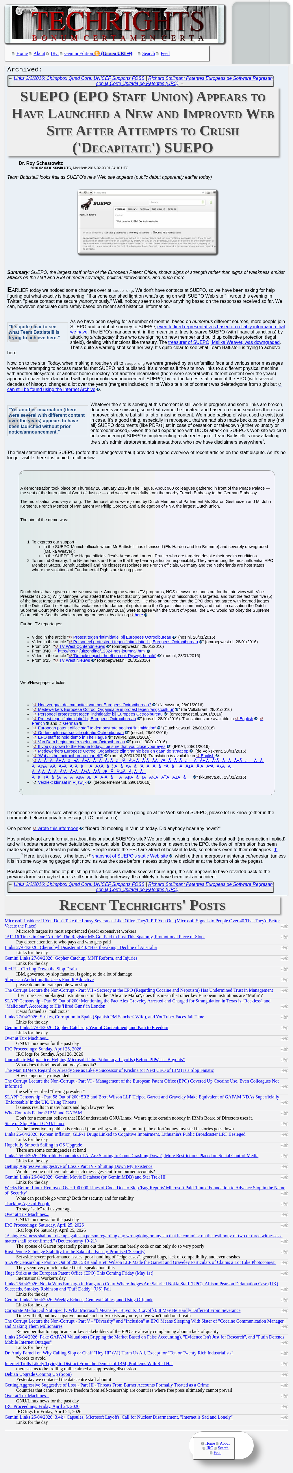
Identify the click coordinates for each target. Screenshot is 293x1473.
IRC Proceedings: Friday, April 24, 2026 (42, 1407)
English (246, 720)
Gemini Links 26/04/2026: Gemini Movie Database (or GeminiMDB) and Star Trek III (85, 1178)
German (70, 724)
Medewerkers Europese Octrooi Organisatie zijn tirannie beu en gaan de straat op (113, 752)
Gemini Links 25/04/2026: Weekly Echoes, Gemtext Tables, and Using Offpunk (79, 1301)
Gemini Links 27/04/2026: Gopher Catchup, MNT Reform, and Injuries (71, 959)
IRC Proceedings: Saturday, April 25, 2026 (44, 1226)
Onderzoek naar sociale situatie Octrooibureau (81, 734)
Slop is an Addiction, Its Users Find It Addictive (49, 980)
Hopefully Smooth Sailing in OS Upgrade (43, 1146)
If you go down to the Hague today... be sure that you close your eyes (101, 748)
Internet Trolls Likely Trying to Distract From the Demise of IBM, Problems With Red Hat (89, 1365)
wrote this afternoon (58, 829)
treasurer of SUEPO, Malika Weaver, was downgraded (224, 343)
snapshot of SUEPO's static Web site (130, 857)
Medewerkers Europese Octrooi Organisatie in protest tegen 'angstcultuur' (106, 711)
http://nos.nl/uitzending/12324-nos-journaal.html (102, 652)
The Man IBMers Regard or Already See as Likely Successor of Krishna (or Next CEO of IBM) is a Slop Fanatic (109, 1071)
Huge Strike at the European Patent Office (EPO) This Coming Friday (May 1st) (79, 1274)
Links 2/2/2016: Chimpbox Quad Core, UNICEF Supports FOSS (79, 79)
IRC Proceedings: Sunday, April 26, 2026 (43, 1050)
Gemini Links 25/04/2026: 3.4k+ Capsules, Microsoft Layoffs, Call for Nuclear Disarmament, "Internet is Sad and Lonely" (119, 1418)
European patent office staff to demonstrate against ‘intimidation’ (97, 729)
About (39, 53)
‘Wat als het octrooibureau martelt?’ (70, 757)
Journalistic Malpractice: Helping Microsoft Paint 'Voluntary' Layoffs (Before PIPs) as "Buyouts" (95, 1061)
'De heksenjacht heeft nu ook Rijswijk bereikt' (114, 657)
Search (148, 53)
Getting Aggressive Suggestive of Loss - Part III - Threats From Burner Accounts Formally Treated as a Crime (107, 1386)
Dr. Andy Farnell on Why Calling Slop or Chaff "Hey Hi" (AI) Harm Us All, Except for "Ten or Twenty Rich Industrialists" (119, 1354)
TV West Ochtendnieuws (82, 648)
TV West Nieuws (75, 661)
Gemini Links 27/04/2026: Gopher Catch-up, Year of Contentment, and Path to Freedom (86, 1028)
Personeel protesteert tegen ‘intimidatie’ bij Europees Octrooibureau (135, 643)
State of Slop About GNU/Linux (34, 1124)
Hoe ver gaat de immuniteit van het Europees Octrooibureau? (94, 706)
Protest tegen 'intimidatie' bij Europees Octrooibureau (122, 638)
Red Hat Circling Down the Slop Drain (41, 970)
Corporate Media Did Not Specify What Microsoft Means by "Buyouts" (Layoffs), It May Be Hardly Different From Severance (122, 1311)
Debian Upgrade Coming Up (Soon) (38, 1375)
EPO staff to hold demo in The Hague (72, 738)
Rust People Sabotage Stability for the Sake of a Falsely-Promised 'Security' (75, 1253)
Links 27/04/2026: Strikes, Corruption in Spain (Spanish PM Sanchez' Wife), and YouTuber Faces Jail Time (104, 1018)
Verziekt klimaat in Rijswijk (62, 783)
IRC (55, 53)
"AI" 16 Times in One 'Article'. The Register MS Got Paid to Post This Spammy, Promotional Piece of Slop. (105, 938)
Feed (165, 53)
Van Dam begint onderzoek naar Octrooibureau (81, 743)
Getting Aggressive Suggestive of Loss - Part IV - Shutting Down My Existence (79, 1167)
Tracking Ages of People (27, 1205)
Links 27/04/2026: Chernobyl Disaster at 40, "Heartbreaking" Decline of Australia (81, 948)
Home (22, 53)
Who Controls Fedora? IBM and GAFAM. (44, 1114)
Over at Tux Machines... (27, 1039)
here (139, 616)
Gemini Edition (78, 53)
